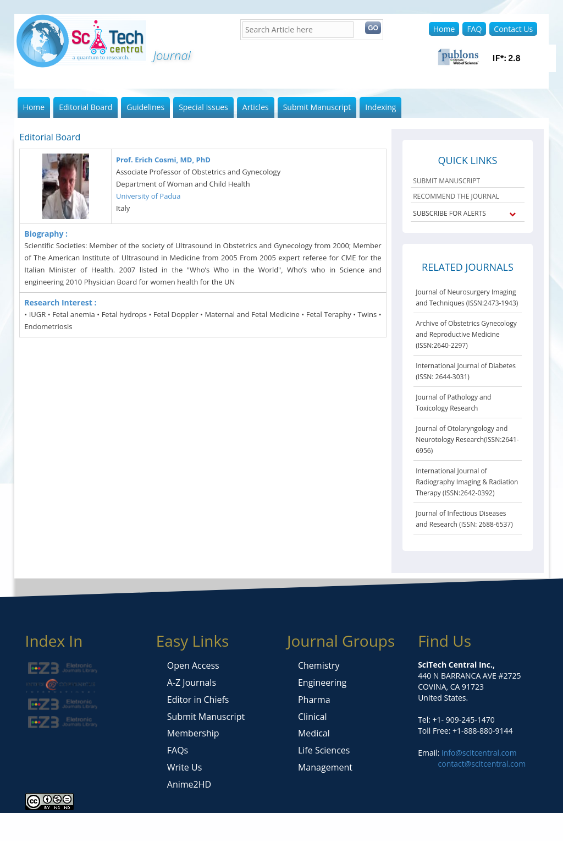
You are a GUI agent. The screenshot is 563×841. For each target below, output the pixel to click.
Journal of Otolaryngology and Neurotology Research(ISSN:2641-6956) (467, 439)
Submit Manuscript (317, 107)
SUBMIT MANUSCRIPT (446, 180)
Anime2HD (189, 784)
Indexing (380, 107)
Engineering (322, 682)
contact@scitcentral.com (482, 763)
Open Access (193, 665)
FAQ (474, 29)
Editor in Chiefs (198, 699)
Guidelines (145, 107)
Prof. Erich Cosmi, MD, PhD (163, 160)
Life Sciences (324, 750)
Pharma (314, 699)
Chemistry (319, 665)
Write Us (184, 767)
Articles (255, 107)
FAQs (177, 750)
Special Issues (203, 107)
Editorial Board (85, 107)
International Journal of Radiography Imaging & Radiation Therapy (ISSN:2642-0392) (467, 482)
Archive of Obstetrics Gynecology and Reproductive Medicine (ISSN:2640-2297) (466, 334)
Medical (314, 733)
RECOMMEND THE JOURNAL (456, 196)
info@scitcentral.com (477, 752)
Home (444, 29)
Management (325, 767)
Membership (193, 733)
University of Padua (148, 196)
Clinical (312, 717)
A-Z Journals (191, 682)
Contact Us (513, 29)
